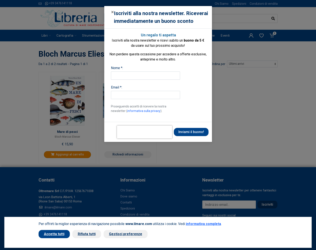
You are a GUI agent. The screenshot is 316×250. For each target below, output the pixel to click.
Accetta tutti (54, 234)
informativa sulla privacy (143, 111)
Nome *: (117, 68)
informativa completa (203, 224)
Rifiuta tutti (87, 234)
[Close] (112, 12)
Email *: (116, 87)
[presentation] (144, 132)
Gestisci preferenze (125, 234)
